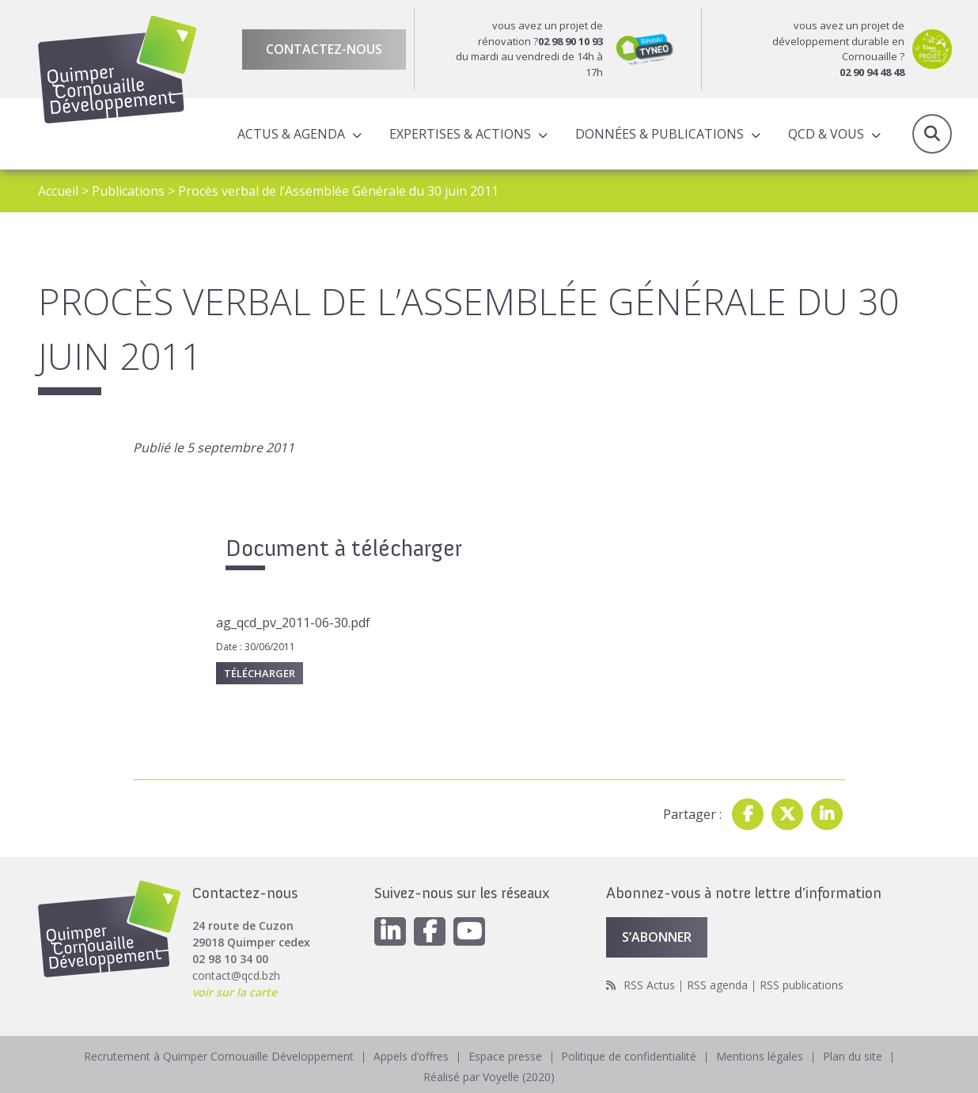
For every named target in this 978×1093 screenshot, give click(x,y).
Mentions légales (760, 1056)
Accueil (58, 191)
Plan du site (853, 1056)
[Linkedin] (390, 931)
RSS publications (801, 984)
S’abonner (657, 937)
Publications (128, 191)
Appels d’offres (411, 1056)
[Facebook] (429, 931)
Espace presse (505, 1056)
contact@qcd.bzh (236, 975)
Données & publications (659, 134)
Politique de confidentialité (629, 1056)
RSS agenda (717, 984)
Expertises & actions (460, 134)
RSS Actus (649, 984)
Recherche (932, 134)
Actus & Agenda (291, 134)
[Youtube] (469, 931)
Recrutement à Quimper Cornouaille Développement (219, 1056)
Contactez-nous (324, 49)
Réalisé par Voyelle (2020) (489, 1076)
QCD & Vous (826, 134)
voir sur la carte (234, 992)
